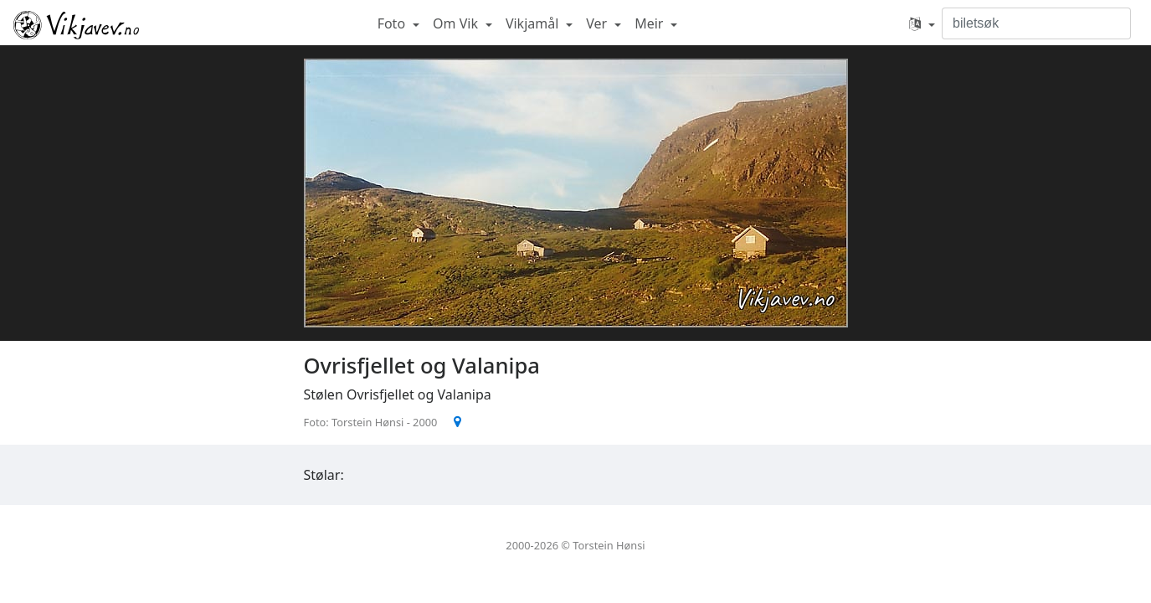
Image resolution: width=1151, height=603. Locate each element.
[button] (922, 23)
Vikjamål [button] (534, 23)
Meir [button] (650, 23)
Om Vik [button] (457, 23)
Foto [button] (393, 23)
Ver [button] (598, 23)
